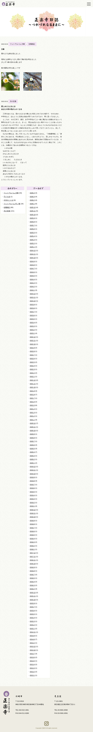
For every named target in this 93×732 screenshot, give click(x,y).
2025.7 (32, 225)
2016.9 (32, 567)
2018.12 (33, 510)
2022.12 (33, 337)
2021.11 (33, 384)
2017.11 (33, 556)
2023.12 (33, 294)
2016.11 (33, 560)
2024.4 (32, 279)
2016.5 (32, 578)
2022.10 (33, 344)
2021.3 (32, 412)
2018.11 (33, 513)
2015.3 (32, 621)
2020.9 (32, 434)
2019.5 (32, 492)
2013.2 (32, 672)
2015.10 (33, 600)
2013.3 (32, 668)
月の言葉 (13, 101)
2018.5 (32, 535)
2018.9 (32, 520)
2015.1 (32, 628)
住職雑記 (32, 44)
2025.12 (33, 207)
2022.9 (32, 348)
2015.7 (32, 607)
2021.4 (32, 409)
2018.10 (33, 517)
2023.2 (32, 330)
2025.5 (32, 233)
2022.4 (32, 366)
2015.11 (33, 596)
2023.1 (32, 333)
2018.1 (32, 549)
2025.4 (32, 236)
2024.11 (33, 254)
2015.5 (32, 614)
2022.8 (32, 351)
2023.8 (32, 308)
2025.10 (33, 215)
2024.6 (32, 272)
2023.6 (32, 315)
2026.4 (32, 193)
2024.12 (33, 250)
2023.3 (32, 326)
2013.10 (33, 650)
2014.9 (32, 636)
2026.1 (32, 204)
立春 (2, 49)
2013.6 (32, 657)
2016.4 (32, 582)
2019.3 (32, 499)
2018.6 (32, 531)
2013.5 (32, 661)
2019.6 (32, 488)
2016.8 (32, 571)
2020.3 (32, 456)
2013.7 (32, 654)
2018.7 (32, 528)
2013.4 (32, 664)
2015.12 (33, 592)
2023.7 (32, 312)
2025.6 (32, 229)
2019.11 (33, 470)
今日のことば (8, 200)
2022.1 (32, 376)
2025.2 (32, 243)
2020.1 (32, 463)
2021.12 (33, 380)
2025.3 (32, 240)
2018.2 (32, 546)
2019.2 (32, 502)
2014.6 (32, 639)
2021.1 (32, 420)
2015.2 (32, 625)
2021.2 (32, 416)
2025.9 (32, 218)
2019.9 (32, 477)
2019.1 (32, 506)
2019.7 (32, 484)
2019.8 (32, 481)
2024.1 (32, 290)
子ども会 (7, 197)
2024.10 (33, 258)
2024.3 (32, 283)
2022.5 (32, 362)
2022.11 (33, 340)
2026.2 (32, 200)
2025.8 (32, 222)
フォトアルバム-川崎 (17, 44)
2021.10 (33, 387)
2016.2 (32, 589)
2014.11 (33, 632)
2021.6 (32, 402)
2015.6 (32, 610)
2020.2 (32, 459)
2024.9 (32, 261)
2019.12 (33, 466)
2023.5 (32, 319)
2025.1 (32, 247)
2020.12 (33, 423)
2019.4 (32, 495)
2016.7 (32, 574)
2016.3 (32, 585)
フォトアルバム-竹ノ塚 (12, 204)
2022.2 (32, 373)
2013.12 (33, 646)
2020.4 (32, 452)
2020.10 (33, 430)
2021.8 (32, 394)
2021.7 (32, 398)
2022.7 (32, 355)
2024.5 (32, 276)
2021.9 (32, 391)
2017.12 (33, 553)
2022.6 (32, 358)
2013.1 (32, 675)
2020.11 (33, 427)
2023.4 (32, 322)
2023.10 (33, 301)
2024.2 (32, 286)
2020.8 (32, 438)
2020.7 (32, 441)
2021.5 (32, 405)
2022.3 (32, 369)
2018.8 (32, 524)
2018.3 (32, 542)
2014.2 (32, 643)
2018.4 (32, 538)
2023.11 (33, 297)
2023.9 (32, 304)
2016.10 (33, 564)
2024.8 (32, 265)
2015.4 (32, 618)
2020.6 (32, 445)
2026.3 (32, 197)
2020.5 (32, 448)
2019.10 (33, 474)
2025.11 (33, 211)
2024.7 (32, 268)
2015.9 (32, 603)
